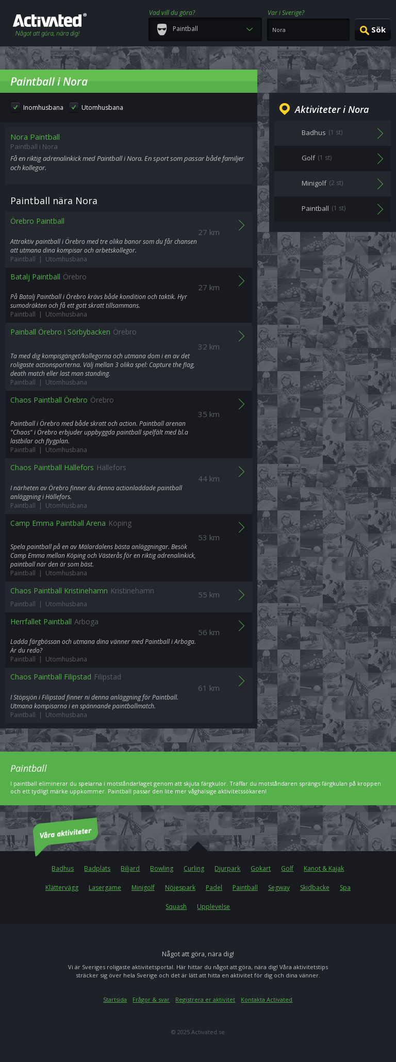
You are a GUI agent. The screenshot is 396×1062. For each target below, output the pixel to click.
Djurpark (227, 868)
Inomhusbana (43, 107)
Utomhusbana (102, 107)
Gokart (261, 868)
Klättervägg (61, 887)
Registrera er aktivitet (205, 999)
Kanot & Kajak (324, 868)
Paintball (245, 887)
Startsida (115, 999)
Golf (287, 868)
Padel (214, 887)
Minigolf (143, 887)
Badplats (97, 868)
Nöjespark (180, 887)
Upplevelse (213, 906)
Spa (345, 887)
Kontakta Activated (266, 999)
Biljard (130, 868)
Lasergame (105, 887)
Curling (194, 868)
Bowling (161, 868)
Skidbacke (314, 887)
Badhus (63, 868)
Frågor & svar (151, 999)
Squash (176, 906)
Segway (279, 887)
